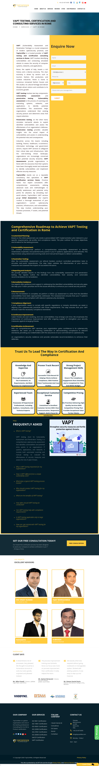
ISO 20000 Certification (39, 735)
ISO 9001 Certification (39, 721)
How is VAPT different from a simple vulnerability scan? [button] (27, 475)
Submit (57, 98)
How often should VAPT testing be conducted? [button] (27, 503)
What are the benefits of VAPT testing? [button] (28, 495)
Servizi (53, 731)
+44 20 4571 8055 (64, 2)
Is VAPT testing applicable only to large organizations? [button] (28, 518)
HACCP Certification (38, 737)
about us (43, 9)
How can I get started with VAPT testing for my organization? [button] (30, 525)
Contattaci (54, 734)
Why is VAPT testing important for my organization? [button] (28, 467)
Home (36, 9)
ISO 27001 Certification (39, 732)
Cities (63, 9)
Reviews (57, 9)
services (50, 9)
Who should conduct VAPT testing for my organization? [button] (29, 489)
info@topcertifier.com (79, 734)
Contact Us (81, 9)
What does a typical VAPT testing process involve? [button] (29, 482)
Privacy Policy (81, 758)
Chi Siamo (54, 728)
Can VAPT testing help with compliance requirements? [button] (28, 511)
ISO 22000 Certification (39, 729)
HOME (15, 27)
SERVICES (25, 27)
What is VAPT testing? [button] (22, 431)
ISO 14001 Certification (39, 724)
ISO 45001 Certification (39, 726)
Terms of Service (69, 763)
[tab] (30, 432)
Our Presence (71, 9)
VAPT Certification (38, 740)
